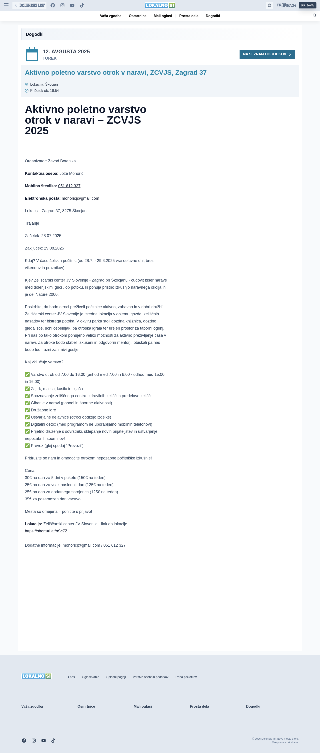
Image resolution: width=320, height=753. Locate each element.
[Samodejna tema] (269, 5)
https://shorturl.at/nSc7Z (46, 531)
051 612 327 (69, 186)
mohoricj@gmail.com (80, 198)
